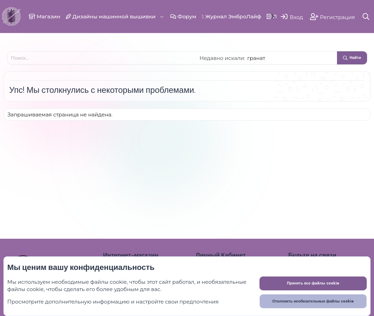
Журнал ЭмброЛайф (231, 16)
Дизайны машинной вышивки (111, 16)
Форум (183, 16)
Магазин (44, 16)
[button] (162, 16)
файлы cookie (108, 282)
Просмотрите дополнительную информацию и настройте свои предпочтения (113, 301)
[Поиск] (366, 16)
